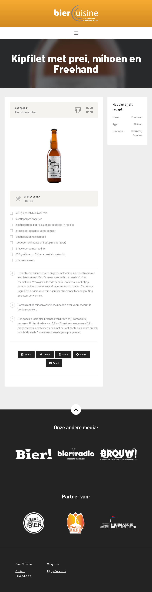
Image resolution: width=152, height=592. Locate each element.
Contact (20, 571)
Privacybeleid (23, 575)
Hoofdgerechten (26, 112)
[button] (89, 109)
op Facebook (56, 571)
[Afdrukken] (78, 109)
